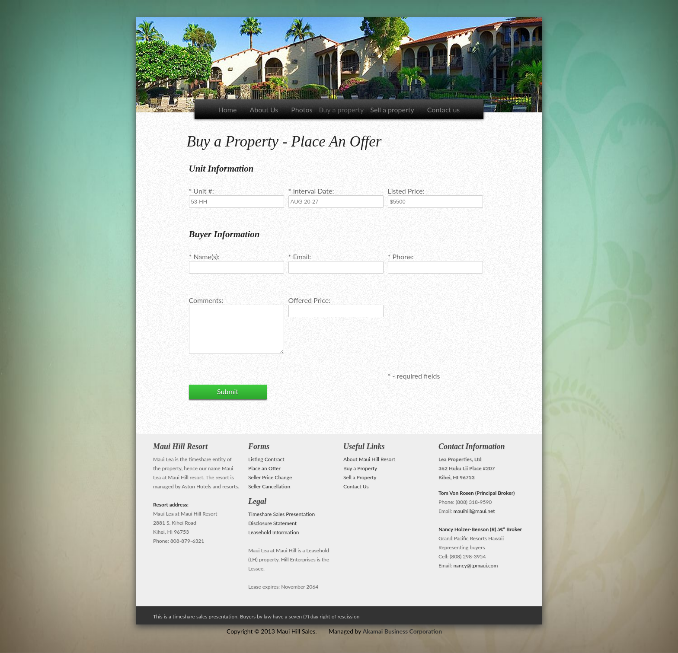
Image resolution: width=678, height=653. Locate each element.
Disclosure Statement (272, 523)
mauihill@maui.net (474, 511)
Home (227, 109)
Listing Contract (266, 459)
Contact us (443, 109)
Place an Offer (264, 468)
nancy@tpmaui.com (475, 565)
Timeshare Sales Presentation (281, 514)
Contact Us (355, 486)
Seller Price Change (270, 477)
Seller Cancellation (269, 486)
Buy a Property (360, 468)
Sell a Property (360, 477)
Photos (301, 109)
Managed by (385, 631)
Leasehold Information (273, 532)
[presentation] (453, 321)
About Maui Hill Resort (369, 459)
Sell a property (392, 109)
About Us (263, 109)
